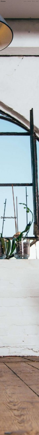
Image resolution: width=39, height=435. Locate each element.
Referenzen (29, 1)
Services (25, 1)
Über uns (33, 1)
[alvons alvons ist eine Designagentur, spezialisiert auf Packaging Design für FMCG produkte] (3, 1)
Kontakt (37, 1)
